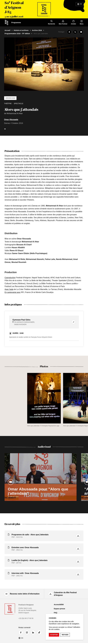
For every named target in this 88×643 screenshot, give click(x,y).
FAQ (55, 613)
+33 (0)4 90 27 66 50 (25, 618)
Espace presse (59, 609)
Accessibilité (59, 604)
